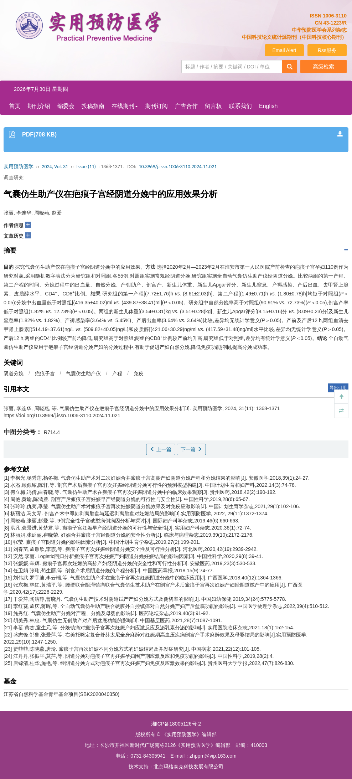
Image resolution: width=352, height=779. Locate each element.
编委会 (65, 106)
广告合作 (186, 106)
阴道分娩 (14, 373)
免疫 (139, 373)
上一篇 (160, 449)
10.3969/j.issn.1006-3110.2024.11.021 (178, 167)
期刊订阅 (156, 106)
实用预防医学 (18, 167)
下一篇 (191, 449)
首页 (14, 106)
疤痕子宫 (45, 373)
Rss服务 (327, 50)
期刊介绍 (38, 106)
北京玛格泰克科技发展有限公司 (188, 766)
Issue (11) (86, 167)
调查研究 (14, 177)
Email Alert (284, 50)
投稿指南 (93, 106)
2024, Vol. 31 (55, 167)
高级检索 (323, 66)
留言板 (213, 106)
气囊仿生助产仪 (83, 373)
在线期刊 (125, 106)
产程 (117, 373)
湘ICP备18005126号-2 (176, 724)
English (268, 106)
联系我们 (240, 106)
